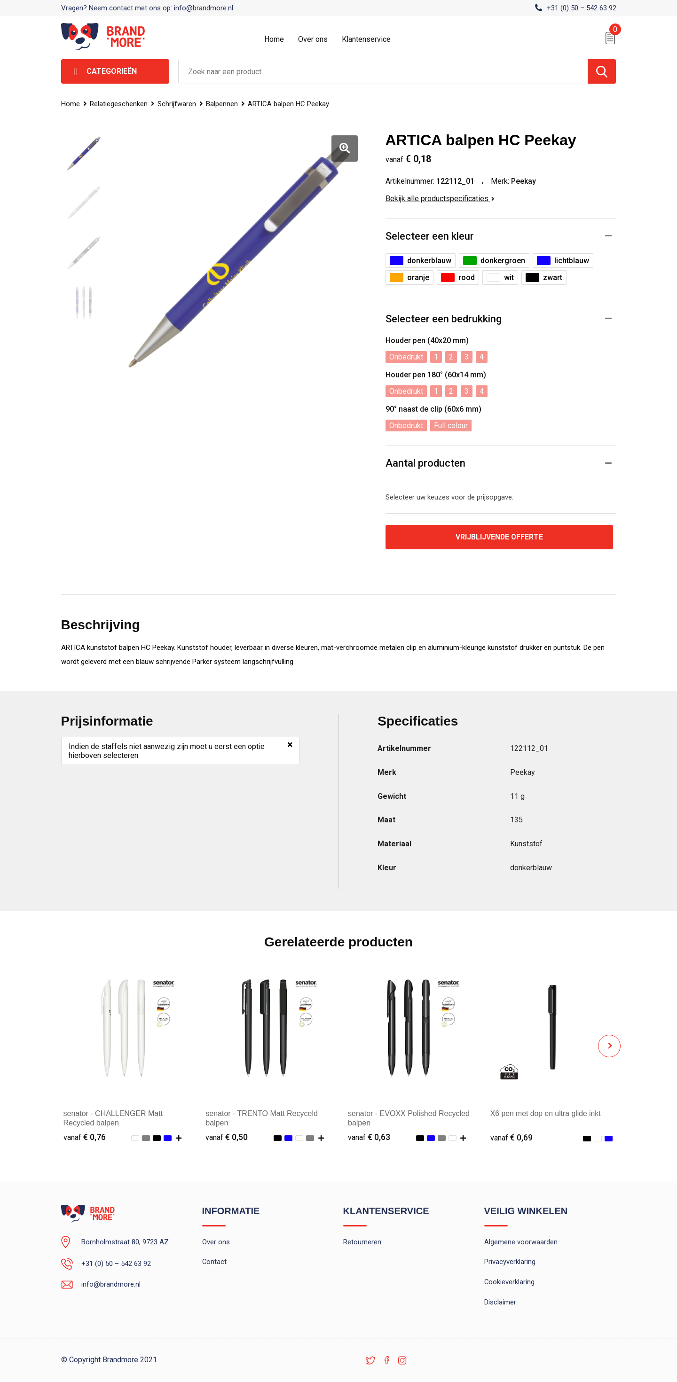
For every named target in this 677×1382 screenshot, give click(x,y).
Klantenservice (366, 39)
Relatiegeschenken (119, 104)
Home (274, 39)
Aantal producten (425, 463)
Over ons (313, 39)
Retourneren (362, 1242)
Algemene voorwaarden (521, 1242)
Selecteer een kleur (430, 236)
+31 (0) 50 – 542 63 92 (581, 8)
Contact (214, 1262)
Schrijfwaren (177, 104)
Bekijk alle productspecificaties (440, 198)
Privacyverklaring (509, 1262)
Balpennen (223, 104)
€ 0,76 (84, 1137)
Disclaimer (500, 1303)
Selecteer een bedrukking (444, 319)
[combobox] (383, 71)
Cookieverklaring (509, 1283)
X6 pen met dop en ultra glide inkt (546, 1113)
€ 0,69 (511, 1137)
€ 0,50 (226, 1137)
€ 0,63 (369, 1137)
